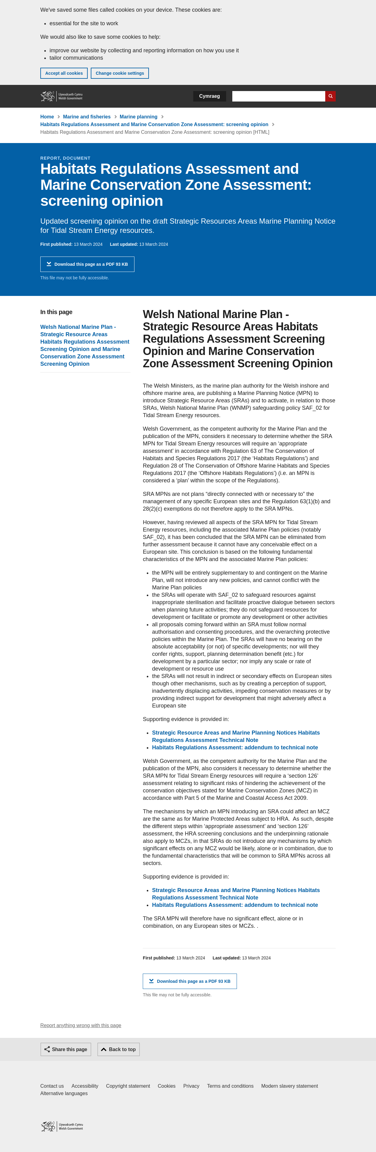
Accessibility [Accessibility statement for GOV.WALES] (84, 1086)
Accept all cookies (64, 73)
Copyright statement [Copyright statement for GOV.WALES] (128, 1086)
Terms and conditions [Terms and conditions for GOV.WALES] (230, 1086)
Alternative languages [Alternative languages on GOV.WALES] (64, 1093)
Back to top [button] (122, 1049)
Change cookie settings (120, 73)
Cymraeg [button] (209, 96)
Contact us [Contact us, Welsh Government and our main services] (52, 1086)
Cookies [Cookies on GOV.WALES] (167, 1086)
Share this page (69, 1049)
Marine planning (139, 116)
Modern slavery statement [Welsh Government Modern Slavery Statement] (289, 1086)
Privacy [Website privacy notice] (191, 1086)
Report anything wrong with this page (80, 1025)
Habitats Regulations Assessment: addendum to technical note (235, 747)
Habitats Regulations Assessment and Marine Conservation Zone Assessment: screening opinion (154, 124)
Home (47, 116)
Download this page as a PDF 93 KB (91, 266)
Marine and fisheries (87, 116)
